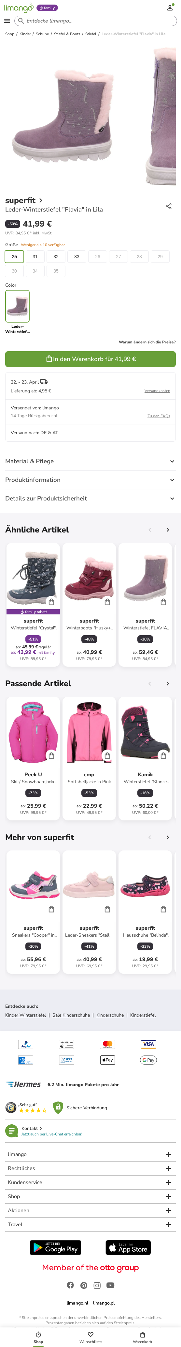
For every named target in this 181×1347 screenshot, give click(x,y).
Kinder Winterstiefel (25, 1015)
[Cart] (51, 602)
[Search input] (94, 21)
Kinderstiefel (143, 1015)
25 (14, 256)
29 (160, 256)
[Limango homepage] (19, 8)
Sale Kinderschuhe (71, 1015)
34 (35, 271)
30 (14, 271)
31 (35, 256)
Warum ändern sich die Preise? (147, 342)
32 (56, 256)
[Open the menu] (7, 21)
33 (76, 256)
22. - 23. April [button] (25, 382)
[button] (28, 233)
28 (139, 256)
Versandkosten (157, 390)
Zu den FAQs (158, 416)
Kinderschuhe (110, 1015)
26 (97, 256)
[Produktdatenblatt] (33, 605)
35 (56, 271)
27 (118, 256)
